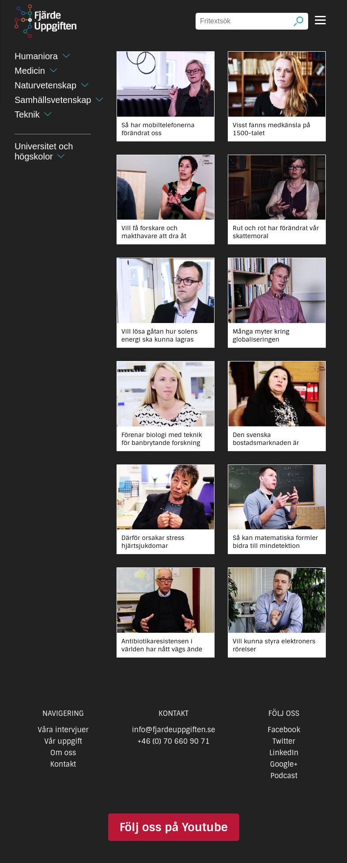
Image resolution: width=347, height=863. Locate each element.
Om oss (63, 752)
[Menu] (320, 20)
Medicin (30, 71)
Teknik (27, 114)
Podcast (283, 775)
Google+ (284, 764)
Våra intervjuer (63, 729)
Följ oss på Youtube (173, 827)
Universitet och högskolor (44, 151)
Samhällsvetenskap (53, 100)
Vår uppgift (63, 741)
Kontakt (63, 764)
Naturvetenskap (45, 85)
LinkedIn (283, 752)
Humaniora (36, 56)
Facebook (284, 729)
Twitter (283, 741)
